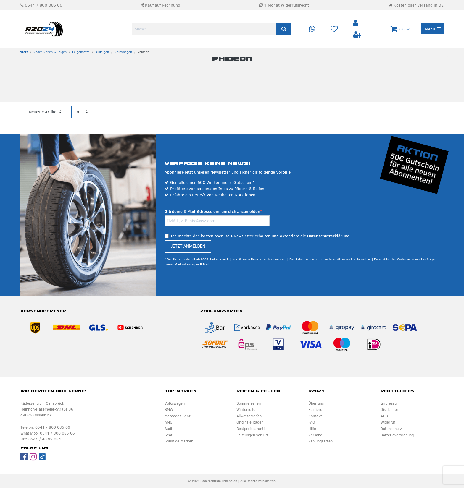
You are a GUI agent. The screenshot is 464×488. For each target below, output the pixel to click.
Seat (169, 434)
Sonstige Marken (179, 441)
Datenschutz (391, 428)
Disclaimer (389, 409)
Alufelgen (102, 52)
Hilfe (312, 428)
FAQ (311, 422)
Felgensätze (81, 52)
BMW (169, 409)
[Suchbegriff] (204, 29)
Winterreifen (246, 409)
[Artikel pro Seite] (81, 112)
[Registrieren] (357, 34)
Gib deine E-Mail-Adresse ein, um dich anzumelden (212, 211)
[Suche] (283, 29)
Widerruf (388, 422)
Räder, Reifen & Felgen (50, 52)
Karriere (315, 409)
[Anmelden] (356, 23)
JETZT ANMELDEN (187, 246)
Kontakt (315, 416)
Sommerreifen (248, 403)
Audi (168, 428)
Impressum (390, 403)
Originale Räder (249, 422)
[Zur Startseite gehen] (24, 52)
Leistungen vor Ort (252, 434)
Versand (315, 434)
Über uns (316, 403)
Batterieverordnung (397, 434)
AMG (169, 422)
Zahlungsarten (320, 441)
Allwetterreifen (249, 416)
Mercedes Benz (178, 416)
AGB (384, 416)
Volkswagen (123, 52)
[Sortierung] (45, 112)
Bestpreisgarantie (251, 428)
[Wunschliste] (334, 29)
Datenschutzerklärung (328, 236)
